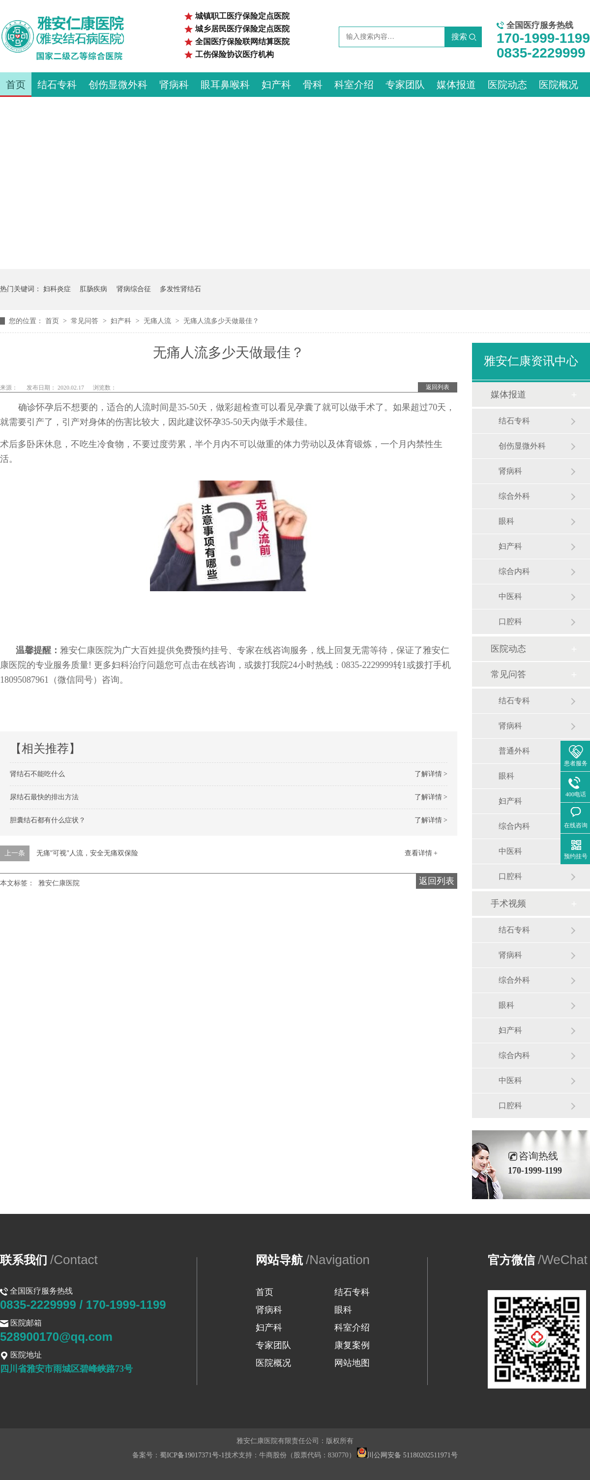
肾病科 (174, 84)
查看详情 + (421, 853)
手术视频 (508, 903)
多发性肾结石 (180, 289)
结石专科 (57, 84)
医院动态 (507, 84)
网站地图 (352, 1363)
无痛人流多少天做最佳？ (221, 321)
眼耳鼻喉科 (225, 84)
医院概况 (558, 84)
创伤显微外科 (118, 84)
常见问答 (85, 321)
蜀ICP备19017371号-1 (192, 1455)
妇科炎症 (57, 289)
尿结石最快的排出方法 (44, 797)
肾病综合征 (134, 289)
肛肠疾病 (93, 289)
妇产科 (276, 84)
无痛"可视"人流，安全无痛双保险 (87, 853)
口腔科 (510, 621)
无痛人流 (158, 321)
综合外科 (514, 496)
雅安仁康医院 (59, 883)
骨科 (313, 84)
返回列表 (437, 387)
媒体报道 (456, 84)
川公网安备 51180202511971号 (407, 1455)
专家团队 (405, 84)
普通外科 (514, 751)
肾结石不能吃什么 (37, 774)
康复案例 (352, 1345)
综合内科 (514, 571)
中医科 (510, 596)
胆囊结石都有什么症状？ (48, 820)
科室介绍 (354, 84)
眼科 (506, 521)
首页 (16, 84)
